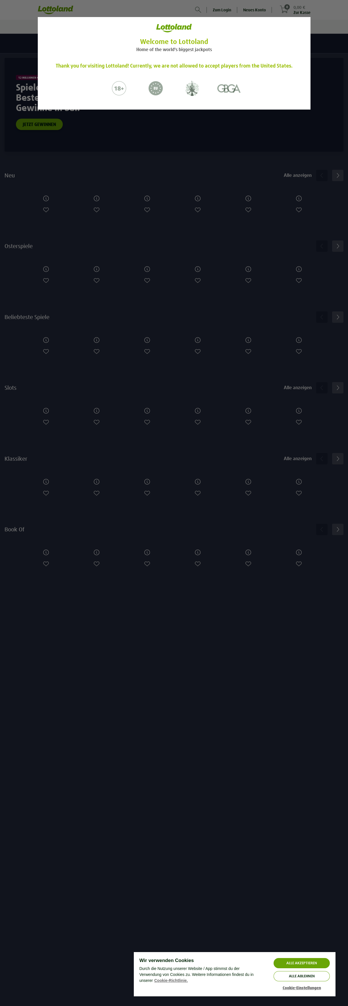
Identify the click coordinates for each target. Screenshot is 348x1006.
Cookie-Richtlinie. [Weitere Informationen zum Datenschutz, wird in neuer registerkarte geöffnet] (171, 980)
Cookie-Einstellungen (302, 988)
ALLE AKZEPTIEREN (301, 963)
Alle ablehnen (302, 976)
